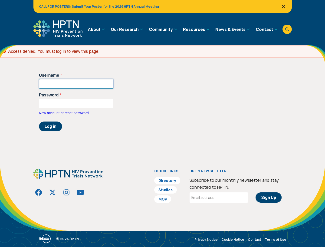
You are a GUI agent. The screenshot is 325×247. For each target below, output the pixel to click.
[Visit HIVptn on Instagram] (66, 192)
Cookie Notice (232, 239)
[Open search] (287, 29)
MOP (162, 199)
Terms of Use (275, 239)
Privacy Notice (206, 239)
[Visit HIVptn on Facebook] (38, 192)
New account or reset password (64, 113)
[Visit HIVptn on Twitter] (52, 192)
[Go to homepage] (57, 35)
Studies (165, 189)
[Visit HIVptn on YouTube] (80, 192)
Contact (254, 239)
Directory (167, 180)
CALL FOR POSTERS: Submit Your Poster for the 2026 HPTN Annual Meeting (99, 6)
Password (49, 95)
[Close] (283, 6)
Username (49, 75)
